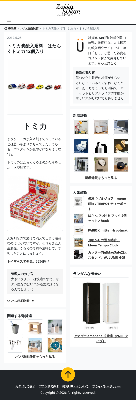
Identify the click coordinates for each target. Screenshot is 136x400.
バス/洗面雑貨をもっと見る (35, 356)
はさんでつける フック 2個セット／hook (107, 218)
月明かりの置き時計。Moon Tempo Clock (104, 242)
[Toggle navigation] (9, 20)
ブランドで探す (49, 386)
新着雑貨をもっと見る (101, 178)
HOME (10, 28)
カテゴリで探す (25, 386)
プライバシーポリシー (106, 386)
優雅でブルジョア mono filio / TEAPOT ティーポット (107, 203)
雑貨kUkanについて (75, 386)
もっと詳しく (107, 63)
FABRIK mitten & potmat (108, 230)
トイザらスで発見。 (21, 261)
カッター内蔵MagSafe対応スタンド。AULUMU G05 (108, 255)
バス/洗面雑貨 (29, 28)
